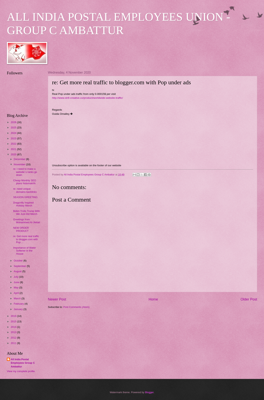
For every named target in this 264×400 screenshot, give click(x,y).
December (20, 159)
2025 (14, 127)
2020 (14, 154)
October (18, 260)
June (17, 282)
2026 (14, 122)
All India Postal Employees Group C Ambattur (23, 363)
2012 (14, 337)
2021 (14, 149)
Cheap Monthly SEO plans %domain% (24, 182)
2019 (14, 316)
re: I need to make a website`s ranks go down (25, 171)
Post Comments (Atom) (76, 307)
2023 (14, 138)
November (20, 164)
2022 (14, 143)
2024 (14, 133)
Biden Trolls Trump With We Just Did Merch (26, 212)
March (17, 298)
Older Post (249, 299)
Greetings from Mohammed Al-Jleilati (26, 221)
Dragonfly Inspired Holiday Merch (23, 204)
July (16, 276)
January (18, 309)
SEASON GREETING (25, 197)
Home (153, 299)
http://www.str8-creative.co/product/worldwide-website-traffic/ (87, 97)
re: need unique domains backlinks (25, 190)
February (19, 303)
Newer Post (57, 299)
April (16, 293)
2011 (14, 343)
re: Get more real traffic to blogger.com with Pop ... (26, 239)
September (20, 266)
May (16, 287)
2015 (14, 321)
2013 (14, 332)
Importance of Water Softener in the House (24, 250)
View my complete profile (21, 371)
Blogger (149, 392)
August (18, 271)
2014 (14, 326)
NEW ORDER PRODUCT (21, 229)
